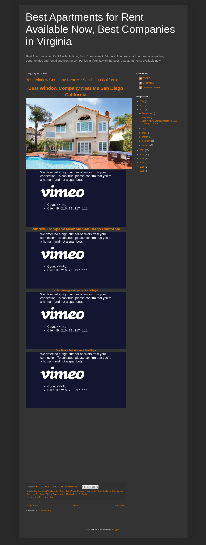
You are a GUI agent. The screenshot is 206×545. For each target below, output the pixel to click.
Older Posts (119, 505)
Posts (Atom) (45, 510)
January (146, 145)
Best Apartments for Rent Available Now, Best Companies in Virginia (100, 29)
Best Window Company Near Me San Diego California (72, 80)
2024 (142, 101)
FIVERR (146, 78)
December (147, 113)
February (146, 141)
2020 (142, 154)
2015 (142, 171)
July (144, 128)
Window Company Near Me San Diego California (75, 229)
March (145, 137)
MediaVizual (148, 83)
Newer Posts (33, 505)
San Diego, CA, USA (44, 497)
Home (76, 505)
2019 (142, 158)
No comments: (71, 487)
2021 (142, 150)
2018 (142, 162)
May (144, 133)
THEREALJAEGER (152, 87)
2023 (142, 105)
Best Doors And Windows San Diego (76, 350)
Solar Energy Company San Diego (76, 290)
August (145, 117)
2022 (142, 109)
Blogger (115, 529)
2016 (142, 167)
